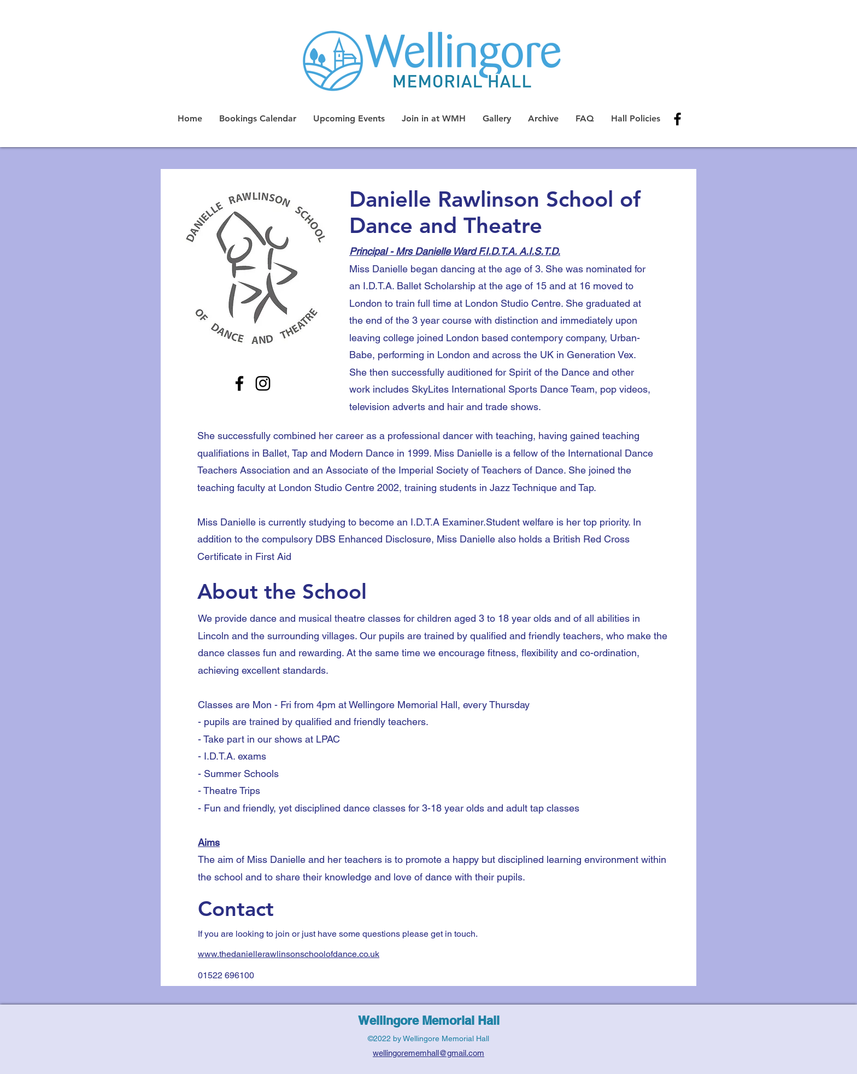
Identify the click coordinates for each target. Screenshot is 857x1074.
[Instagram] (263, 383)
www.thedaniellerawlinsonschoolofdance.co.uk (288, 954)
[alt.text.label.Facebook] (677, 118)
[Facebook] (239, 383)
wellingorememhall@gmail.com (428, 1053)
